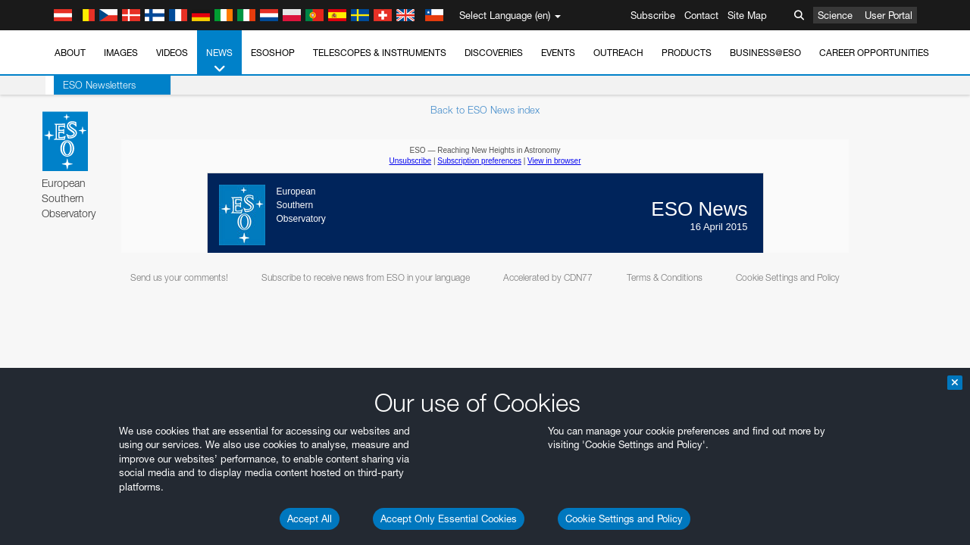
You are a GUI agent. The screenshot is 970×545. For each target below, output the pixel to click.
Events (558, 52)
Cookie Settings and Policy (624, 518)
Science (835, 15)
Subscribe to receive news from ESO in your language (365, 277)
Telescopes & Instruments (379, 52)
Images (121, 52)
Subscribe (652, 15)
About (70, 52)
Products (687, 52)
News (219, 61)
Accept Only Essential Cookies (448, 518)
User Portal (888, 15)
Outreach (618, 52)
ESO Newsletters (91, 85)
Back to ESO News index (485, 110)
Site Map (747, 15)
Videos (172, 52)
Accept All (309, 518)
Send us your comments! (179, 277)
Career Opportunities (874, 52)
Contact (701, 15)
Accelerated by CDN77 (548, 277)
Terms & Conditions (664, 277)
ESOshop (273, 52)
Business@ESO (765, 52)
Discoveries (494, 52)
